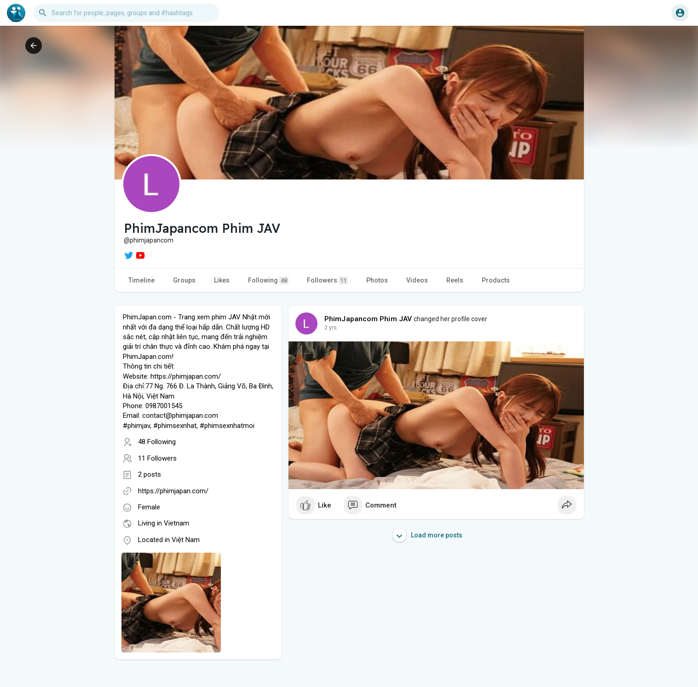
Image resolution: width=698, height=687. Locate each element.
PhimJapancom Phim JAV (368, 319)
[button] (126, 13)
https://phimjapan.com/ (173, 491)
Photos (377, 280)
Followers (327, 280)
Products (496, 280)
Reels (454, 280)
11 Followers (157, 458)
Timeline (141, 280)
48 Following (157, 442)
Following (268, 280)
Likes (222, 280)
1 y (328, 327)
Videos (417, 280)
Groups (184, 280)
